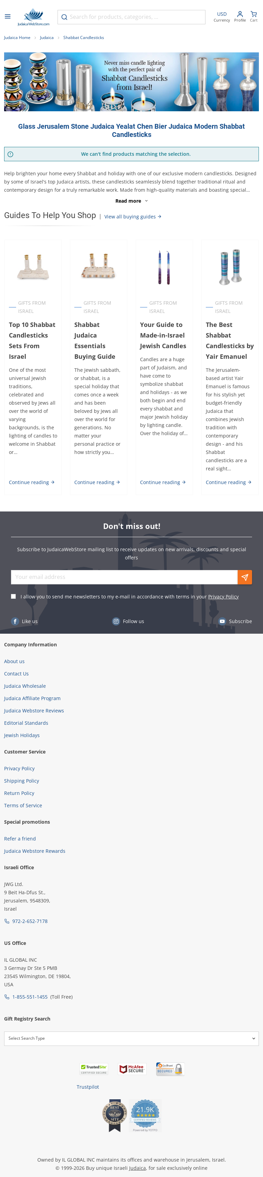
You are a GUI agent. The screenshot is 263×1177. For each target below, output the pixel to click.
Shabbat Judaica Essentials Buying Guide (94, 340)
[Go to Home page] (33, 17)
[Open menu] (7, 17)
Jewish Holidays (22, 719)
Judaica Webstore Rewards (34, 834)
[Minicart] (254, 17)
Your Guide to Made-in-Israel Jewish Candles (163, 335)
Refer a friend (20, 822)
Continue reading (32, 466)
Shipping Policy (21, 764)
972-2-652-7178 (30, 904)
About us (14, 645)
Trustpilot (88, 1070)
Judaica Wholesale (25, 669)
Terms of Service (23, 789)
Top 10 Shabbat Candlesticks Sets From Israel (32, 340)
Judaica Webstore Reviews (34, 694)
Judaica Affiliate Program (32, 682)
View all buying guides (133, 216)
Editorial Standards (26, 706)
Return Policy (19, 776)
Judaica (47, 37)
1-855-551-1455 (30, 980)
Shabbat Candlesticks (83, 37)
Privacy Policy (223, 580)
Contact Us (16, 657)
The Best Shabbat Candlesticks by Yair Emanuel (230, 340)
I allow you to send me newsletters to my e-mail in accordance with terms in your (130, 580)
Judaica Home (17, 37)
